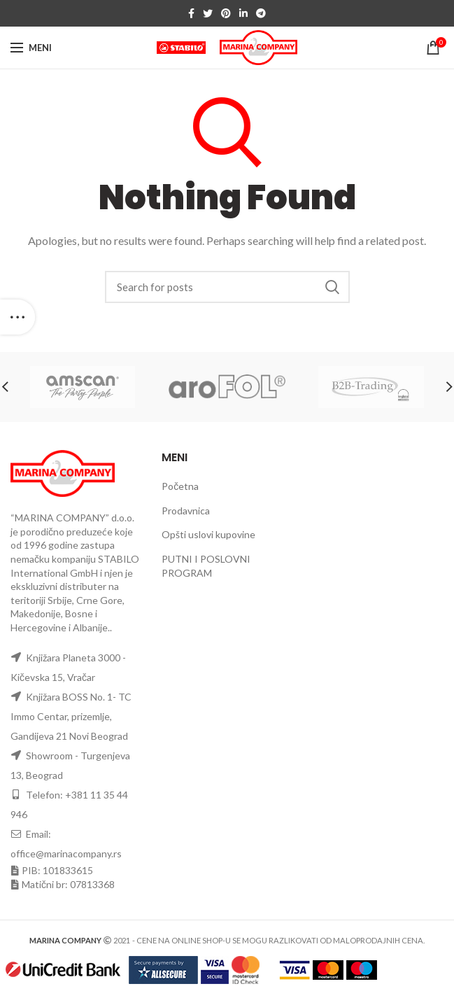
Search (332, 287)
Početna (180, 486)
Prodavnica (186, 510)
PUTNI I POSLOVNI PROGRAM (206, 566)
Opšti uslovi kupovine (208, 534)
